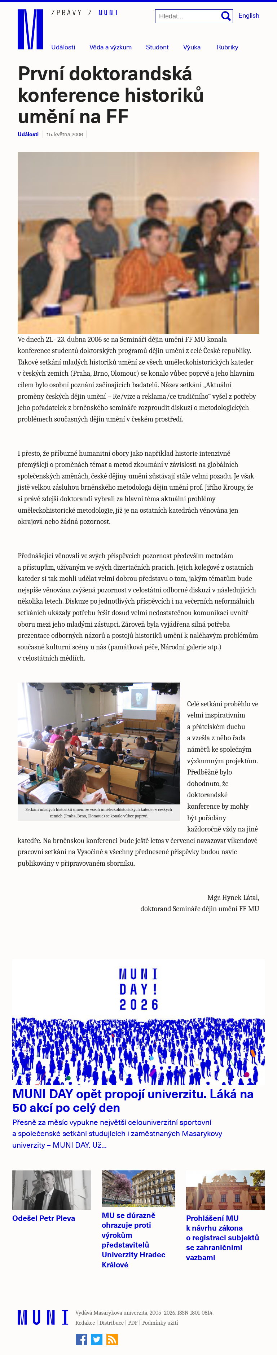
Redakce (85, 1323)
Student (157, 46)
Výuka (192, 46)
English (248, 14)
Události (63, 46)
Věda (110, 46)
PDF (133, 1323)
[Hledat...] (194, 16)
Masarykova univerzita (120, 1313)
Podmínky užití (160, 1323)
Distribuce (111, 1323)
